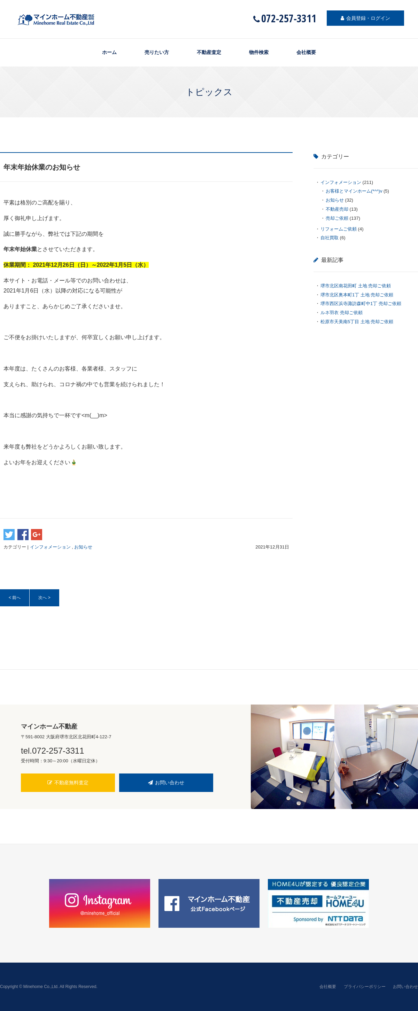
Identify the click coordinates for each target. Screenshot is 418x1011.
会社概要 (306, 52)
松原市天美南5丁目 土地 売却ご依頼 (356, 321)
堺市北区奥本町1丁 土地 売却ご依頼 (356, 294)
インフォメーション (50, 547)
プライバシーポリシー (365, 986)
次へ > (44, 597)
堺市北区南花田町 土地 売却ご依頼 (355, 285)
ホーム (109, 52)
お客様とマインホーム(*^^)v (354, 191)
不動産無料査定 (67, 782)
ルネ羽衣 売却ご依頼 (341, 312)
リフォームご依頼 (338, 229)
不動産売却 (337, 209)
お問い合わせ (166, 782)
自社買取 (329, 237)
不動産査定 (209, 52)
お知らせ (83, 547)
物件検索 (259, 52)
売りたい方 (157, 52)
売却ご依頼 (337, 218)
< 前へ (15, 597)
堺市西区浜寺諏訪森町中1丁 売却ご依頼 (360, 303)
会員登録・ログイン (365, 18)
